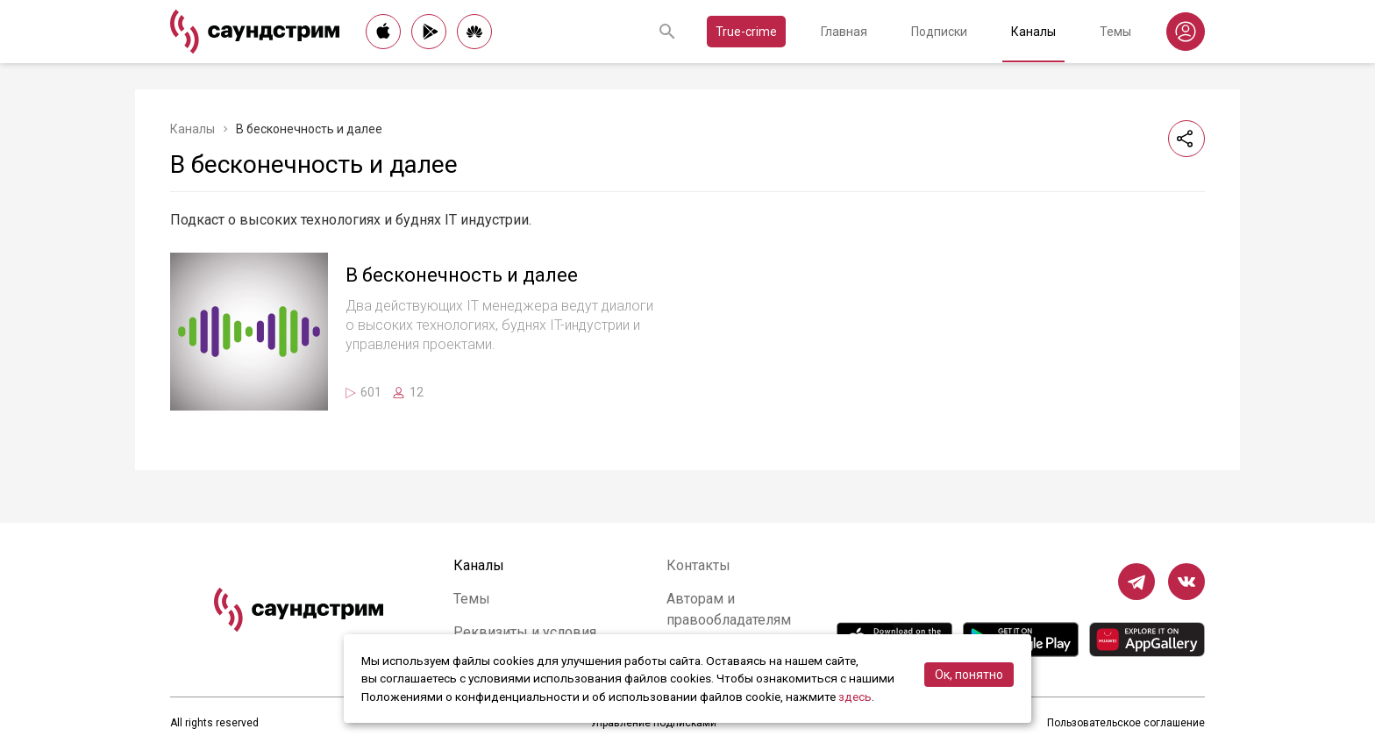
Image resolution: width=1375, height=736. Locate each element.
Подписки (939, 32)
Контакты (698, 565)
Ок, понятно (969, 675)
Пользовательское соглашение (1126, 723)
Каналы (1033, 32)
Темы (1115, 32)
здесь (855, 697)
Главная (844, 32)
